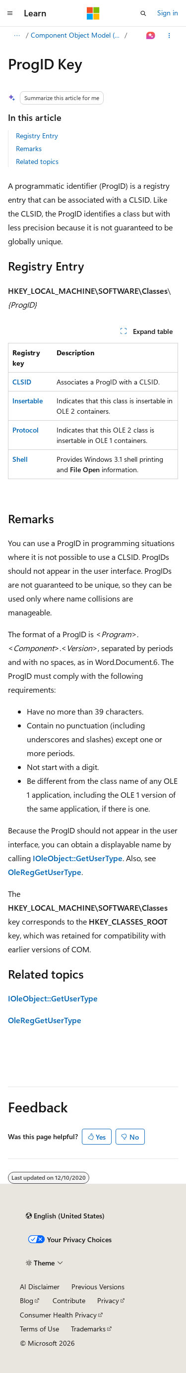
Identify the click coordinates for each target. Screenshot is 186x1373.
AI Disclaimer (40, 1286)
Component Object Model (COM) (77, 35)
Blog (26, 1300)
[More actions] (169, 36)
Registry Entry (37, 135)
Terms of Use (39, 1328)
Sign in (167, 12)
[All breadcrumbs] (16, 36)
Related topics (37, 161)
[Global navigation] (10, 13)
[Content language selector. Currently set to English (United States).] (65, 1216)
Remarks (29, 148)
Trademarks (88, 1328)
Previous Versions (97, 1286)
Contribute (69, 1300)
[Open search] (143, 13)
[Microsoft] (93, 13)
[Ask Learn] (151, 36)
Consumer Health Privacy (58, 1314)
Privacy (108, 1300)
